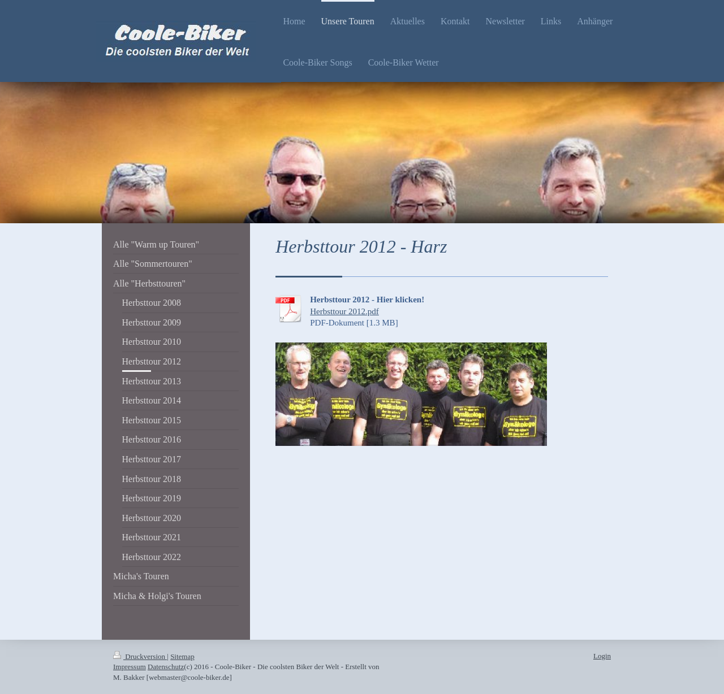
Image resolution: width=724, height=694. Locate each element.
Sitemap (182, 656)
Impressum (129, 666)
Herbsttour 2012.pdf (344, 311)
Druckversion (140, 656)
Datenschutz (166, 666)
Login (602, 656)
